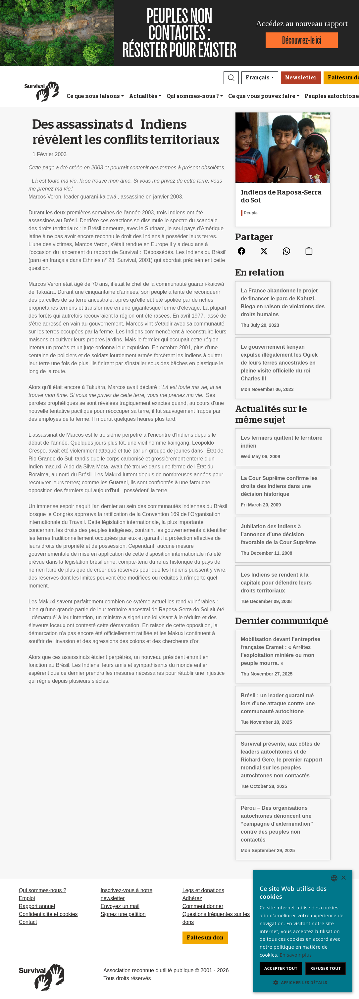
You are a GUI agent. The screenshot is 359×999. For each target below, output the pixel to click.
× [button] (343, 878)
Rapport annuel (37, 906)
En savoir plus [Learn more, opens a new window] (296, 955)
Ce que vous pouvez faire (261, 96)
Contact (28, 922)
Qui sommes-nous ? (193, 96)
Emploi (27, 898)
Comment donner (203, 906)
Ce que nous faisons (93, 96)
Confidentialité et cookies (48, 914)
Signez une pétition (123, 914)
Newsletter (301, 77)
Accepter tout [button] (280, 968)
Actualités (143, 96)
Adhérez (192, 898)
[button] (231, 77)
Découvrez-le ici (301, 40)
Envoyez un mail (120, 906)
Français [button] (258, 77)
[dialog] (302, 931)
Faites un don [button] (205, 937)
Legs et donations (203, 890)
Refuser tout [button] (325, 968)
